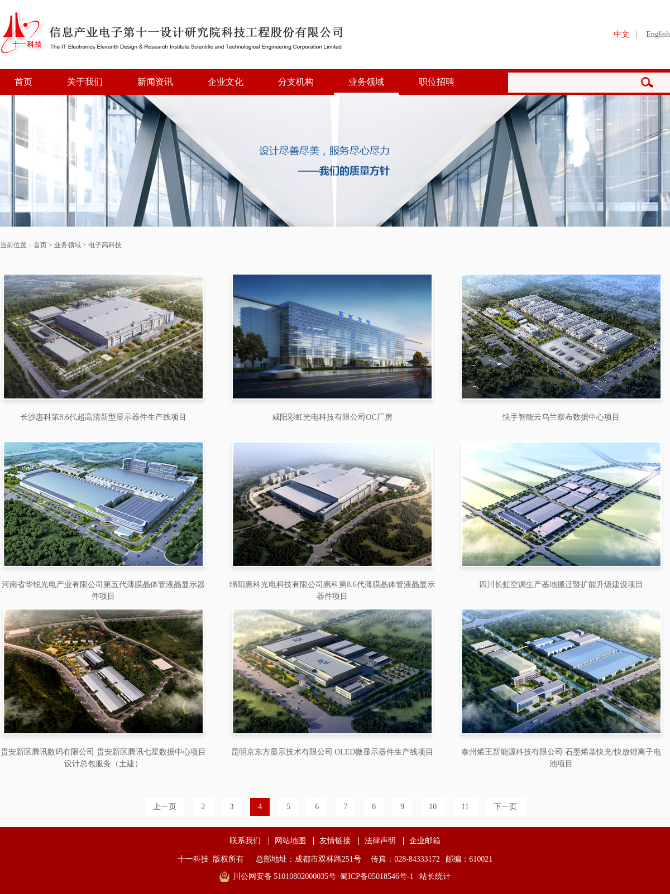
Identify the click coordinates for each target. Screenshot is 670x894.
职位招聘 (436, 81)
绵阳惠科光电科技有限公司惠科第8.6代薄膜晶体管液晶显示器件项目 (332, 590)
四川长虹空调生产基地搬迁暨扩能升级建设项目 (561, 584)
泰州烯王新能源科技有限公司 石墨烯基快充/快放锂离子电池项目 (561, 758)
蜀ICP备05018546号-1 (376, 876)
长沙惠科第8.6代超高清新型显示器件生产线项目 (103, 417)
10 (433, 806)
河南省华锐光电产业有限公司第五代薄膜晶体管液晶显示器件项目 (103, 590)
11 (464, 806)
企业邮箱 (425, 841)
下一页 (505, 806)
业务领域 (366, 81)
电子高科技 (105, 245)
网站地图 (290, 841)
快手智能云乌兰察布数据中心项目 (561, 417)
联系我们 (245, 841)
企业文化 (225, 81)
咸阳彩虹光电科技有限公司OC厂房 (332, 417)
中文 (621, 34)
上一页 (164, 806)
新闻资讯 (155, 81)
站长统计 (435, 876)
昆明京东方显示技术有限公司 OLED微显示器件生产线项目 (332, 752)
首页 (23, 81)
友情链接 (335, 841)
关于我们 (85, 81)
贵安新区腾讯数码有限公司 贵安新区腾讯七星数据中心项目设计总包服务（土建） (103, 758)
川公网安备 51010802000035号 (285, 876)
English (658, 34)
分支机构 (296, 81)
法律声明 (380, 841)
